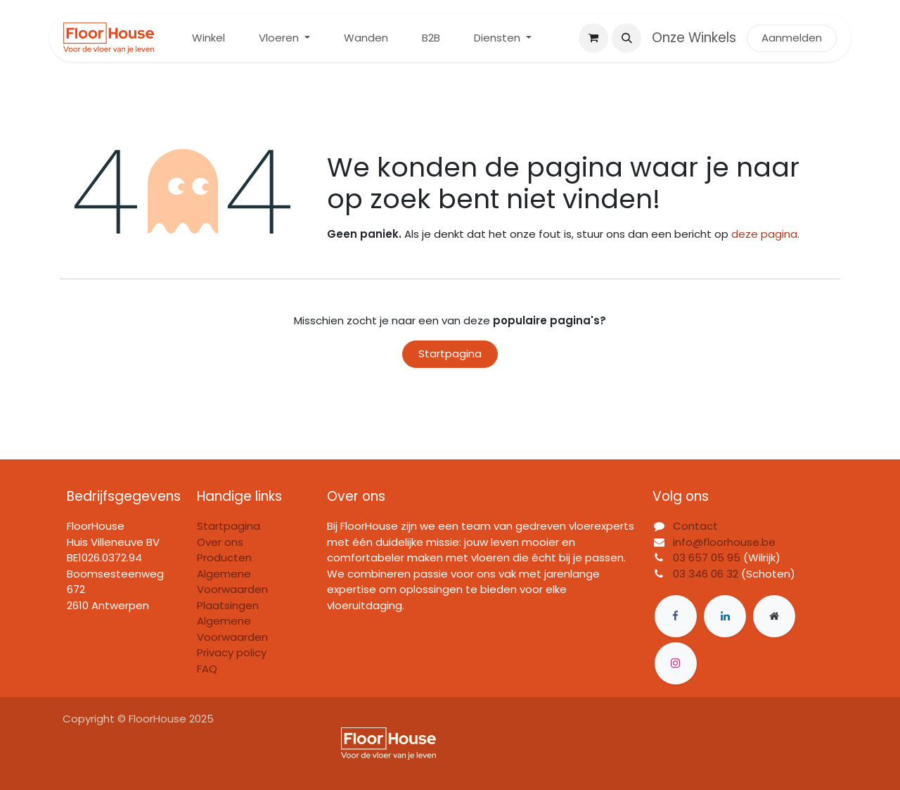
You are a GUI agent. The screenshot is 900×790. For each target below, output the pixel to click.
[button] (626, 38)
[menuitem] (208, 38)
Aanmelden (791, 37)
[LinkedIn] (725, 616)
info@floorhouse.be (724, 542)
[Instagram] (676, 663)
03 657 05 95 (706, 557)
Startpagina (450, 353)
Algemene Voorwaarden (232, 628)
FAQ (207, 668)
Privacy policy (231, 652)
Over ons (220, 542)
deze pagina (764, 234)
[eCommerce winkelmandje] (593, 38)
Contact (695, 525)
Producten (224, 557)
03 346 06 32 (705, 573)
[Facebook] (676, 616)
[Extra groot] (774, 616)
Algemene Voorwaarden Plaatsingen (232, 589)
